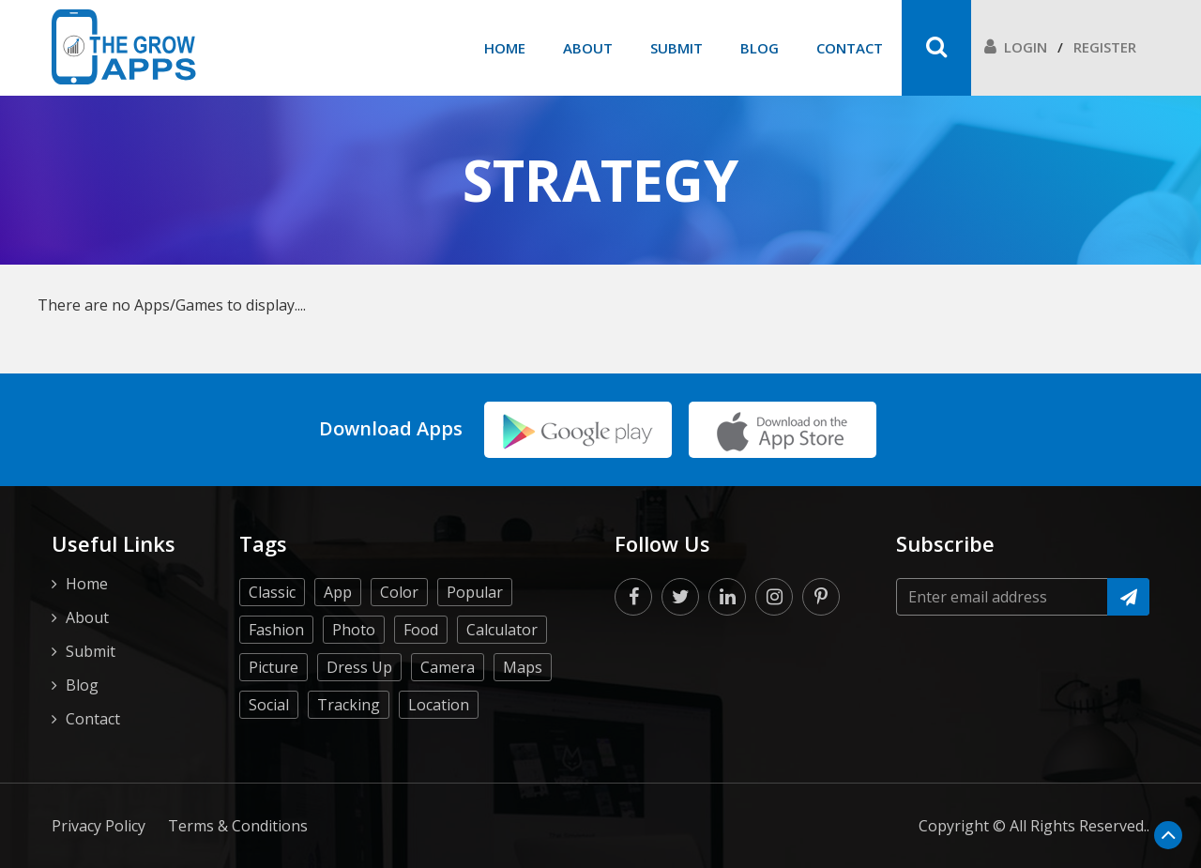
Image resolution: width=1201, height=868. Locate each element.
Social (269, 704)
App (338, 592)
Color (399, 592)
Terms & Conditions (238, 825)
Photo (353, 629)
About (588, 47)
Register (1104, 47)
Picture (273, 667)
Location (438, 704)
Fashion (276, 629)
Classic (272, 592)
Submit (676, 47)
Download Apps (391, 429)
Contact (849, 47)
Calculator (502, 629)
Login (1015, 47)
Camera (447, 667)
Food (420, 629)
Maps (522, 667)
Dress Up (359, 667)
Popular (475, 592)
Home (504, 47)
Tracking (348, 704)
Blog (759, 47)
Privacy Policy (98, 825)
